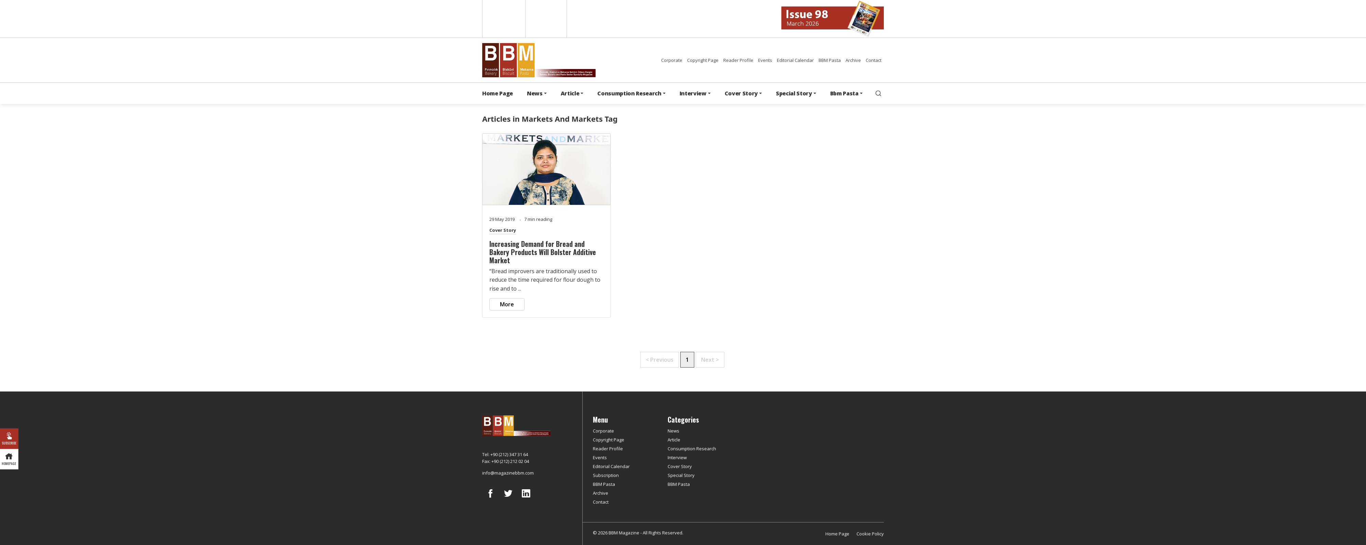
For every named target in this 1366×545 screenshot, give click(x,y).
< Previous (659, 359)
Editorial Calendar (795, 60)
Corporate (671, 60)
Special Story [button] (794, 93)
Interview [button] (693, 93)
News (673, 431)
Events (765, 60)
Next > (710, 359)
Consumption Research (692, 449)
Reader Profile (738, 60)
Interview (677, 457)
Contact (873, 60)
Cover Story (502, 230)
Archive (853, 60)
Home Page (497, 93)
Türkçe (546, 19)
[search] (878, 93)
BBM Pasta (830, 60)
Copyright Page (703, 60)
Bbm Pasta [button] (844, 93)
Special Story (681, 475)
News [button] (535, 93)
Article (674, 440)
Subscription (606, 475)
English (503, 19)
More (507, 304)
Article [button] (570, 93)
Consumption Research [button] (629, 93)
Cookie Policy (870, 534)
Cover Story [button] (741, 93)
